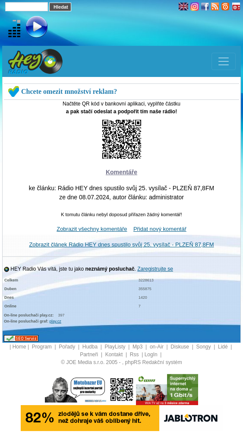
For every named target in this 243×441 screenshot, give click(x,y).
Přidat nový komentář (159, 229)
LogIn (152, 355)
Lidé (223, 347)
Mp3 (138, 347)
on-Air (157, 347)
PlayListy (116, 347)
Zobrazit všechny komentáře (92, 229)
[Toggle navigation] (223, 61)
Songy (204, 347)
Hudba (90, 347)
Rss (135, 355)
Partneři (89, 355)
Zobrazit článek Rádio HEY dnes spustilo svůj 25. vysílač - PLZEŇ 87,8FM (121, 244)
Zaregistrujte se (155, 269)
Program (42, 347)
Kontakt (114, 355)
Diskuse (180, 347)
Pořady (67, 347)
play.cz (55, 321)
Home (19, 347)
